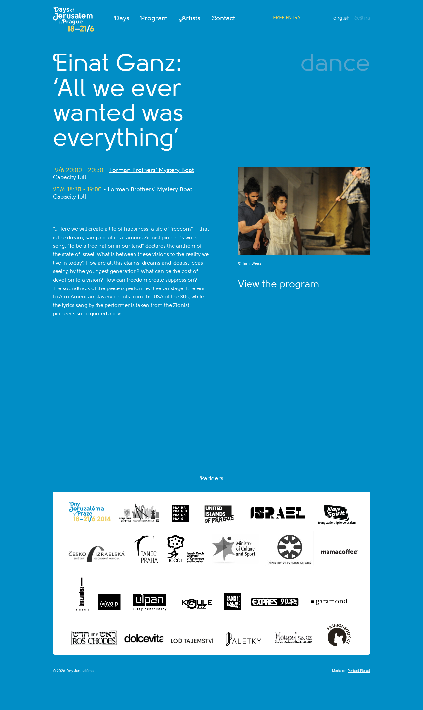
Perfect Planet (359, 671)
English (341, 18)
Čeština (362, 18)
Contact (223, 18)
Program (154, 18)
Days (121, 18)
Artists (189, 18)
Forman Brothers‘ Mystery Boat (151, 170)
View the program (278, 283)
